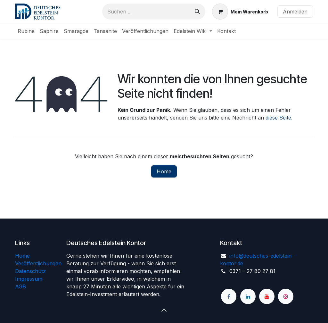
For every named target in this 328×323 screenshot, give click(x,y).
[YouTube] (267, 296)
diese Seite (278, 117)
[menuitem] (26, 31)
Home (164, 171)
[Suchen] (197, 12)
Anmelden (295, 11)
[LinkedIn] (248, 296)
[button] (164, 310)
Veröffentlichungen (38, 263)
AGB (20, 286)
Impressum (28, 279)
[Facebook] (228, 296)
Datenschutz (30, 271)
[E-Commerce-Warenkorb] (240, 11)
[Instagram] (285, 296)
